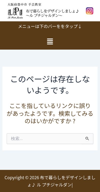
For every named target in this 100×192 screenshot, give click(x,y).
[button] (50, 41)
